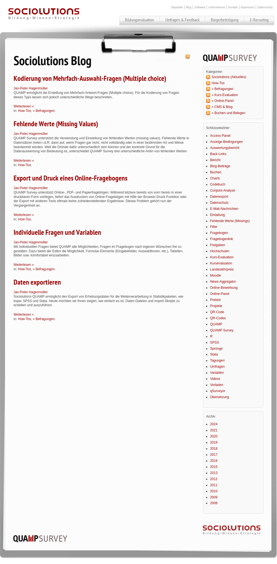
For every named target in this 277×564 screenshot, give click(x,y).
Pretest (215, 300)
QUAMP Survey (221, 330)
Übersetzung (219, 397)
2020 (213, 436)
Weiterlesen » (24, 106)
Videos (215, 379)
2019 (213, 442)
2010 (213, 491)
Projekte (216, 306)
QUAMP (216, 324)
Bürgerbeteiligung (224, 19)
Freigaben (217, 245)
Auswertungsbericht (224, 148)
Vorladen (216, 385)
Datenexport (219, 197)
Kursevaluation (221, 263)
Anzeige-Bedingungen (226, 142)
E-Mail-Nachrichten (224, 209)
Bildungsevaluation (139, 19)
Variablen (217, 373)
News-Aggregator (223, 282)
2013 (213, 473)
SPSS (214, 342)
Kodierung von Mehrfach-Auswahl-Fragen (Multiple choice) (90, 78)
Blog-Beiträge (220, 166)
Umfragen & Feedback (182, 19)
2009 (213, 497)
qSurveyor (217, 391)
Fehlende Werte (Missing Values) (56, 124)
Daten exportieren (37, 282)
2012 (213, 479)
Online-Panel (219, 294)
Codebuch (217, 184)
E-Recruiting (259, 19)
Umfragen (217, 367)
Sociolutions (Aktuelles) (229, 77)
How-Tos (24, 111)
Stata (214, 354)
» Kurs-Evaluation (225, 95)
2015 (213, 467)
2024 (213, 424)
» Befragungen (44, 111)
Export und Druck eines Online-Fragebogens (70, 178)
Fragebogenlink (221, 239)
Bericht (215, 160)
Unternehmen (216, 7)
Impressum (247, 7)
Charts (215, 178)
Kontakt (233, 7)
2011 (213, 485)
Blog (188, 7)
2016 (213, 461)
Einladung (217, 215)
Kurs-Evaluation (222, 257)
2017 (213, 455)
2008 (213, 503)
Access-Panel (220, 136)
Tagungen (217, 360)
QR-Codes (218, 318)
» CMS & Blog (222, 107)
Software (199, 7)
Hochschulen (219, 251)
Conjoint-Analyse (222, 190)
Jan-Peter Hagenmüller (31, 88)
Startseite (177, 7)
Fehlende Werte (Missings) (230, 221)
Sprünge (216, 349)
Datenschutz (265, 7)
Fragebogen (219, 233)
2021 (213, 430)
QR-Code (217, 312)
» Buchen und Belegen (228, 113)
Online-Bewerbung (223, 288)
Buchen (215, 172)
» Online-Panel (223, 101)
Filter (213, 227)
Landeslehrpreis (222, 269)
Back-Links (218, 154)
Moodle (215, 275)
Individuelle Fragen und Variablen (57, 232)
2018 (213, 448)
